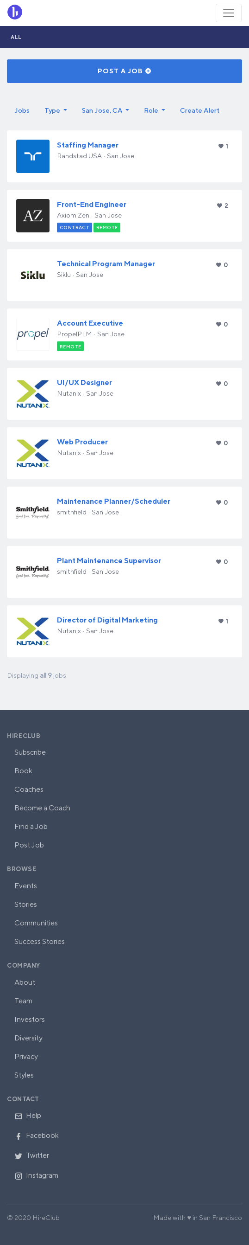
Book (23, 770)
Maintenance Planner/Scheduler (113, 501)
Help (27, 1115)
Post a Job (125, 71)
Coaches (29, 789)
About (24, 982)
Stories (25, 904)
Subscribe (30, 752)
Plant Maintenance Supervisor (109, 560)
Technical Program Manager (106, 263)
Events (25, 885)
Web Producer (82, 441)
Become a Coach (42, 807)
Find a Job (31, 826)
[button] (56, 110)
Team (23, 1000)
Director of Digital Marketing (107, 620)
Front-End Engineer (91, 204)
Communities (36, 922)
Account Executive (90, 323)
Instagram (36, 1175)
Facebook (36, 1135)
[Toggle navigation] (229, 13)
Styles (24, 1075)
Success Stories (39, 941)
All (16, 37)
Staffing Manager (87, 145)
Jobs (22, 110)
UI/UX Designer (84, 382)
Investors (29, 1019)
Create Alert (199, 110)
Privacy (26, 1056)
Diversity (28, 1037)
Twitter (31, 1155)
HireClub (23, 735)
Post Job (29, 845)
